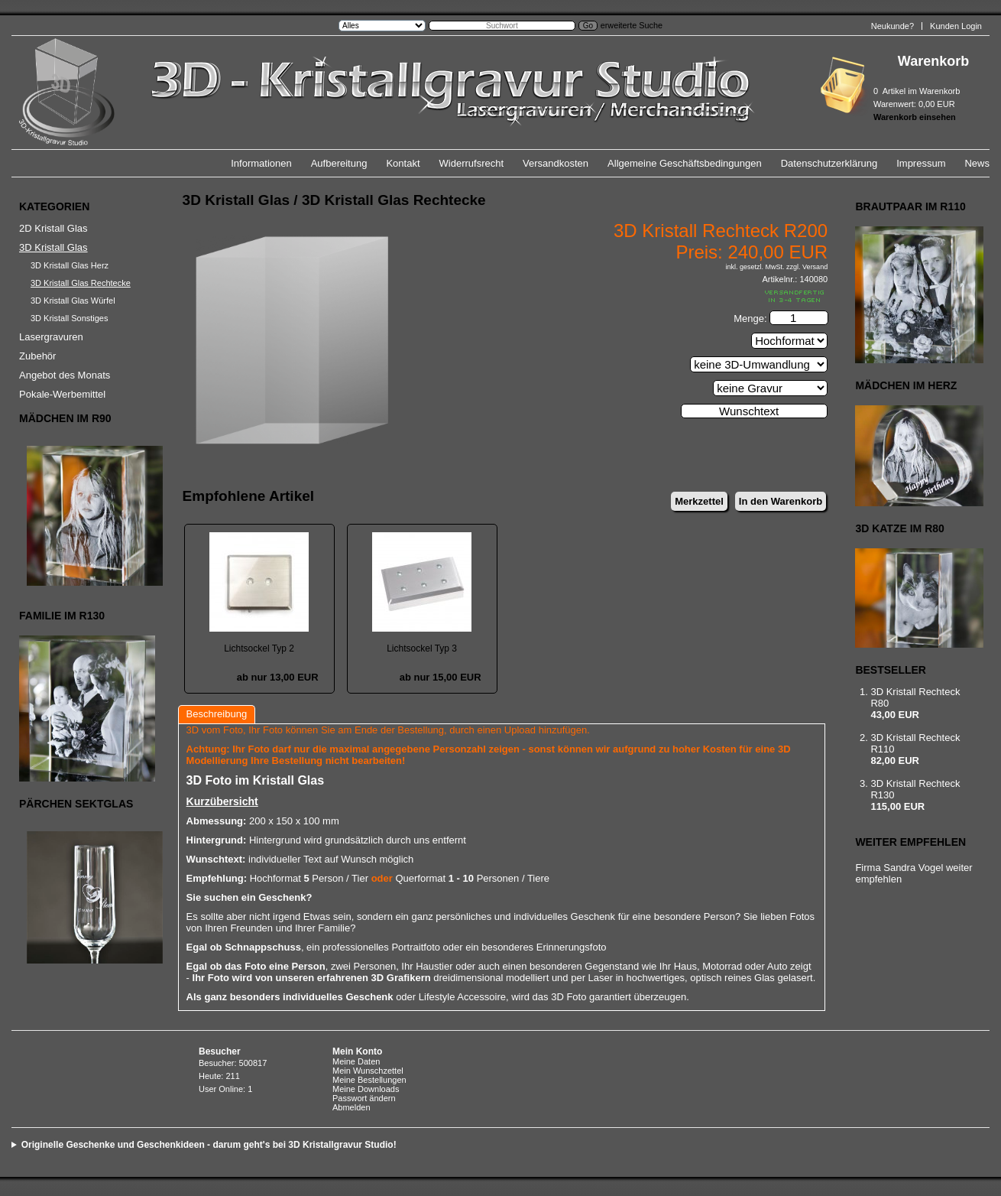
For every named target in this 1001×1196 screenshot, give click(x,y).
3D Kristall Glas (53, 247)
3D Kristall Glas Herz (70, 265)
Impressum (920, 163)
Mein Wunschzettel (367, 1070)
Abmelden (351, 1107)
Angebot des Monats (64, 375)
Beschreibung (217, 714)
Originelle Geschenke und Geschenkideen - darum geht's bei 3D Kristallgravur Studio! (209, 1144)
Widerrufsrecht (471, 163)
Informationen (261, 163)
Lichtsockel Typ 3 (422, 648)
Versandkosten (555, 163)
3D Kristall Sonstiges (70, 318)
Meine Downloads (365, 1089)
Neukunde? (892, 26)
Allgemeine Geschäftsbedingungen (684, 163)
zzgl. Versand (807, 267)
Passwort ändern (364, 1098)
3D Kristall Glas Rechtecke (81, 283)
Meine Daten (356, 1061)
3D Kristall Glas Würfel (73, 300)
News (977, 163)
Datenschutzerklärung (829, 163)
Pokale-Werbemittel (62, 394)
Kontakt (403, 163)
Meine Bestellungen (369, 1079)
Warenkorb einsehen (914, 117)
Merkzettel (699, 501)
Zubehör (37, 356)
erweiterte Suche (631, 25)
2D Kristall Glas (53, 228)
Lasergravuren (51, 337)
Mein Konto (357, 1051)
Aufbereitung (339, 163)
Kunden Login (956, 26)
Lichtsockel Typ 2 (259, 648)
